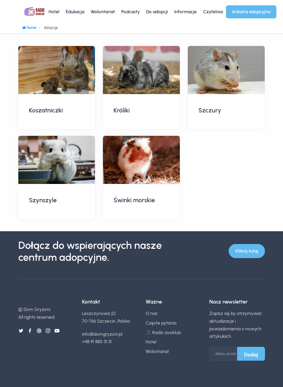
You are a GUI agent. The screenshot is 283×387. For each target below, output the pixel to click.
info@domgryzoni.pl (102, 334)
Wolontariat (103, 11)
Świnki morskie (134, 200)
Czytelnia (213, 11)
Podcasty (130, 11)
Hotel (54, 11)
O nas (152, 313)
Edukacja (75, 11)
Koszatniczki (46, 110)
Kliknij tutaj (247, 251)
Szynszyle (43, 200)
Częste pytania (161, 323)
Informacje (185, 11)
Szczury (209, 110)
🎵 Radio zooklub (163, 332)
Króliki (122, 110)
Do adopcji (157, 11)
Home (29, 28)
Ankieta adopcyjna (251, 11)
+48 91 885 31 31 (97, 341)
